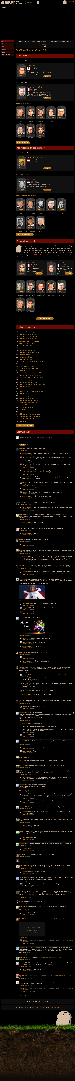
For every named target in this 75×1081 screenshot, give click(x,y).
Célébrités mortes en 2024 (27, 398)
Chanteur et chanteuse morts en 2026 (30, 373)
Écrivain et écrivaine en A (26, 402)
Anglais (21, 409)
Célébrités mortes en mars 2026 (28, 414)
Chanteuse (22, 389)
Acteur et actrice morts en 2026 (28, 336)
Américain (33, 182)
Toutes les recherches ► (24, 425)
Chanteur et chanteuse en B (27, 382)
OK (45, 46)
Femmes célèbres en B (26, 366)
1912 (31, 181)
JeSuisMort (10, 2)
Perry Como (31, 179)
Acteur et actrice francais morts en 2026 (31, 361)
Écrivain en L (22, 396)
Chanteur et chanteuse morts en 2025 (30, 377)
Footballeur (22, 412)
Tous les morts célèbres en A (27, 368)
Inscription (71, 1)
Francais (32, 90)
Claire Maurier (32, 263)
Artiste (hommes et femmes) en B (29, 375)
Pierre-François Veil (34, 87)
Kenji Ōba (31, 66)
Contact (57, 1007)
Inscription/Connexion (63, 919)
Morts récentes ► (22, 142)
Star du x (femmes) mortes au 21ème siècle (32, 384)
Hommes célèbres (24, 405)
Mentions (42, 1007)
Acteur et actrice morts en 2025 (28, 418)
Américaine (33, 161)
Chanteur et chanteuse (25, 350)
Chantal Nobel (62, 263)
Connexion (71, 3)
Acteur (20, 421)
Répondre (21, 450)
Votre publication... (21, 995)
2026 (35, 67)
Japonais (32, 69)
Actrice (21, 370)
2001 (35, 181)
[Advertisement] (37, 24)
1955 (31, 67)
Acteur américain (24, 380)
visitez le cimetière (26, 257)
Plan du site (50, 1007)
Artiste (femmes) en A (25, 387)
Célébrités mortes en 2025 (27, 338)
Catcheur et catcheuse (25, 393)
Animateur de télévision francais (28, 416)
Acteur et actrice (23, 345)
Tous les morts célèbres (26, 332)
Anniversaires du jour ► (24, 234)
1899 (31, 159)
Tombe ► (47, 76)
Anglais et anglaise (24, 407)
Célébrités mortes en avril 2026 (28, 352)
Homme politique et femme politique (29, 391)
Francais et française (25, 343)
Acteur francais (23, 348)
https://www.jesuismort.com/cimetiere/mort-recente (36, 471)
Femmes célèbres (24, 364)
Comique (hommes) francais (27, 400)
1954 (31, 89)
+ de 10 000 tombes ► (45, 318)
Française (33, 266)
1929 (31, 265)
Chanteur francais (24, 357)
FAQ (37, 1007)
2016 (35, 159)
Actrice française (24, 354)
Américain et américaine (26, 359)
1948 (61, 265)
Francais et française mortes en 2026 (30, 341)
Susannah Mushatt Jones (36, 158)
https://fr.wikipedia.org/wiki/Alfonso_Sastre (53, 957)
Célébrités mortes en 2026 (27, 334)
